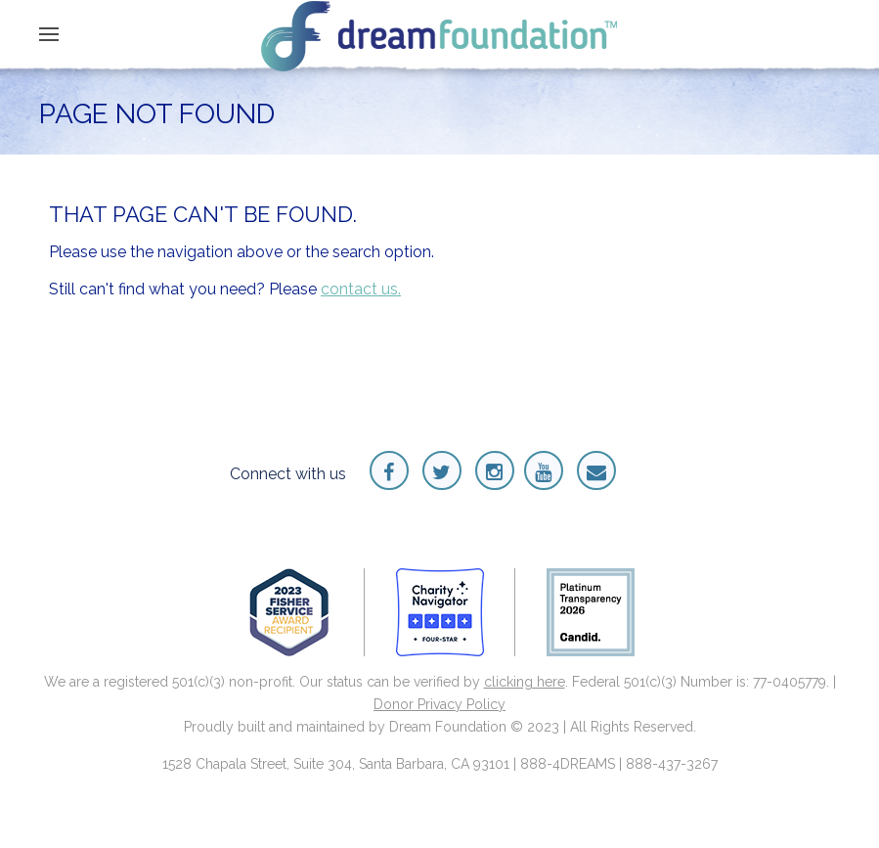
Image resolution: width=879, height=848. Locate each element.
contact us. (361, 289)
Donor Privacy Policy (439, 704)
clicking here (524, 682)
